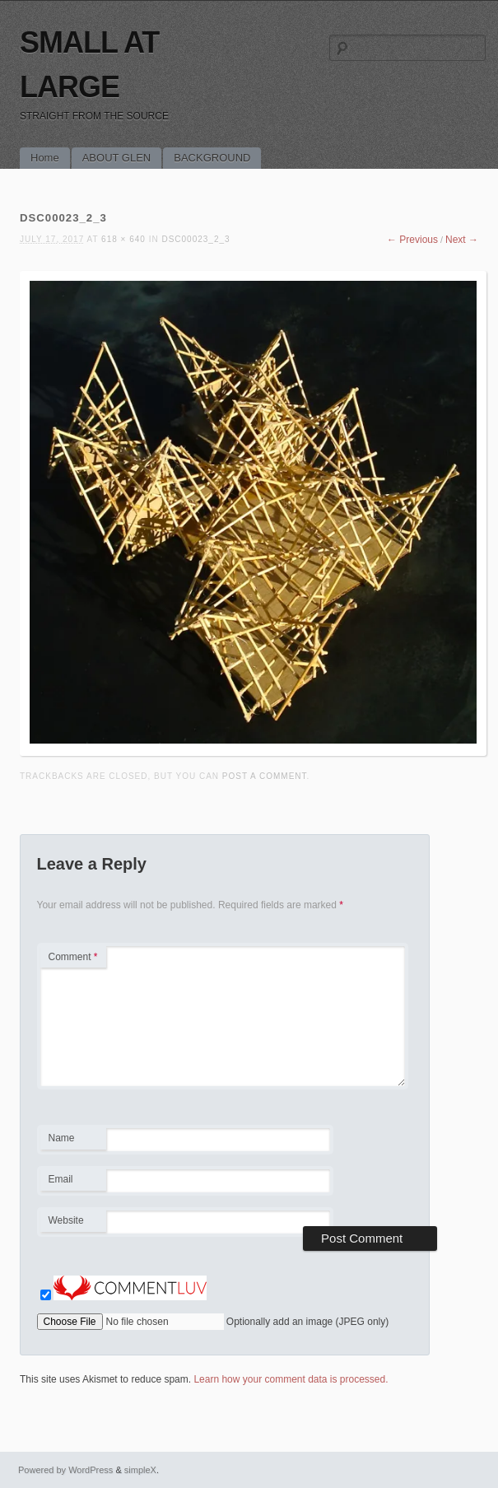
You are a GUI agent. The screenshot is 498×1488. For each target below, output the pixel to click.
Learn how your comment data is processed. (290, 1379)
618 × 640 (123, 239)
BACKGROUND (212, 158)
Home (44, 158)
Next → (461, 239)
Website (66, 1220)
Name (73, 1140)
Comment (73, 957)
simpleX (140, 1470)
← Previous (412, 239)
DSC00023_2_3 (195, 239)
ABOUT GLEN (116, 158)
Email (73, 1181)
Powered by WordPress (65, 1470)
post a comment (264, 776)
